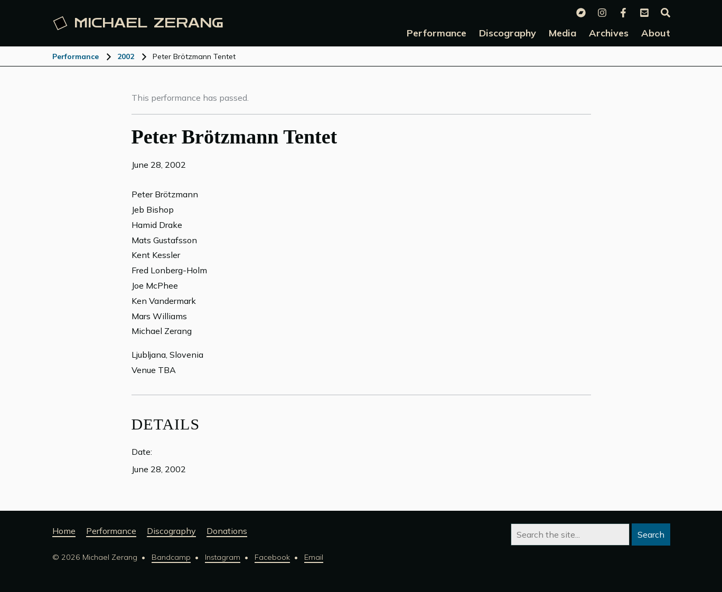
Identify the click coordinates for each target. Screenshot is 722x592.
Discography (171, 531)
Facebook (272, 557)
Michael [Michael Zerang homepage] (138, 23)
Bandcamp (171, 557)
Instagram (222, 557)
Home (64, 531)
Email (313, 557)
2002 (125, 56)
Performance (75, 56)
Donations (227, 531)
